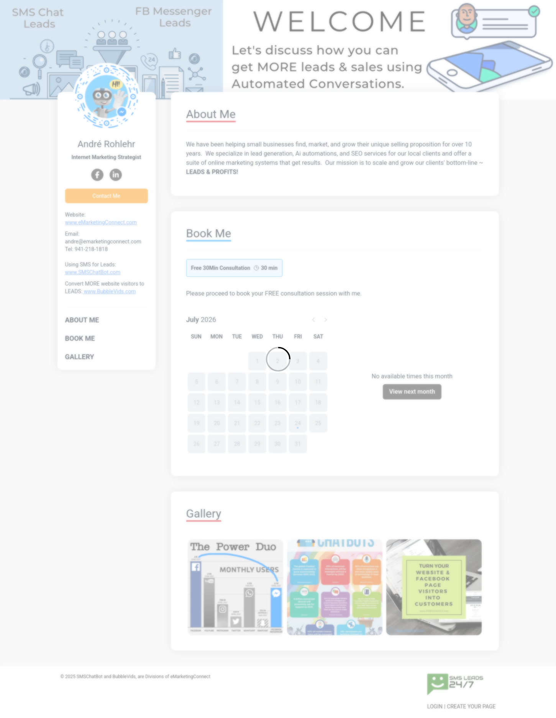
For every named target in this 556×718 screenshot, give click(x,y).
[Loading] (278, 359)
